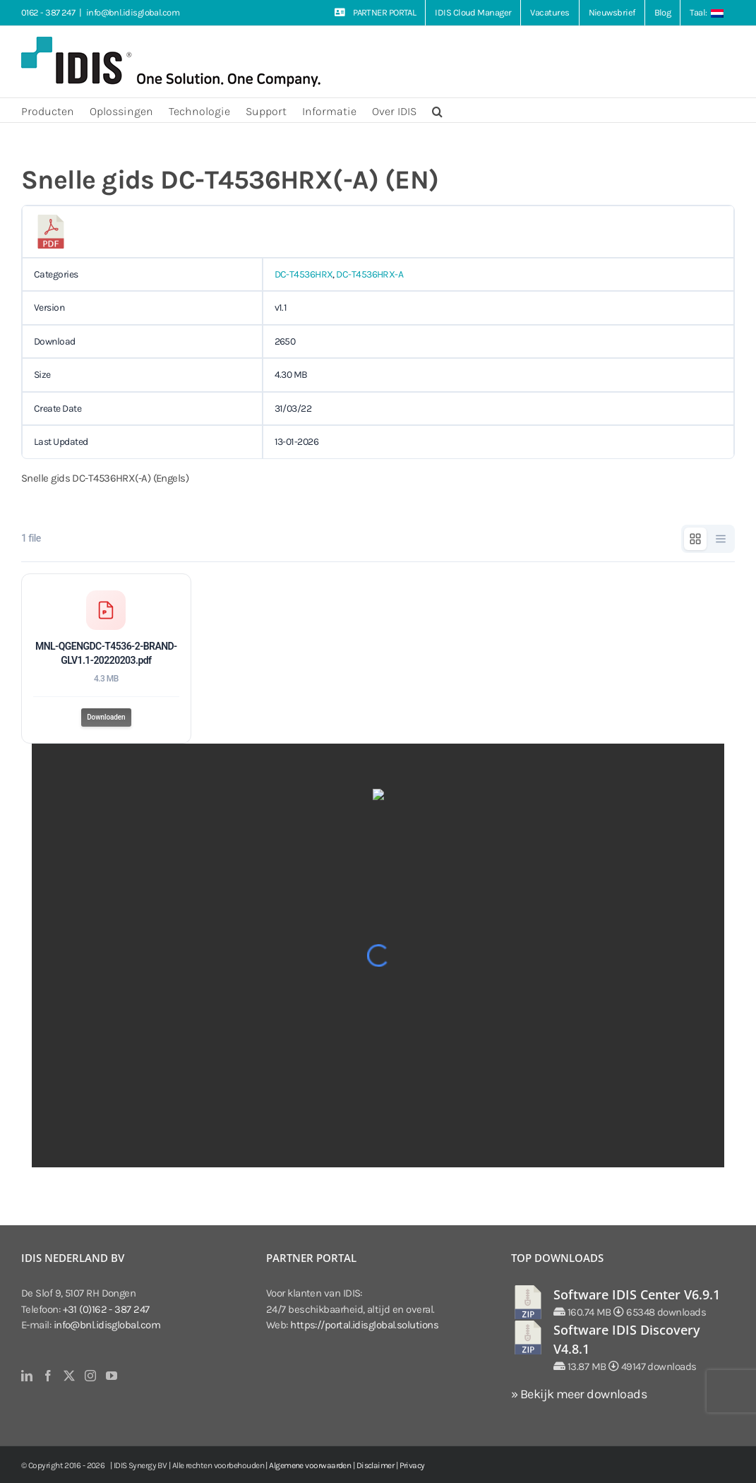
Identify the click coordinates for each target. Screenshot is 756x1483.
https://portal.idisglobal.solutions (364, 1324)
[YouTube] (111, 1375)
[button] (437, 110)
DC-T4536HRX (304, 274)
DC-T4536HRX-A (369, 274)
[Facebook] (47, 1375)
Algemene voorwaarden (310, 1465)
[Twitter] (69, 1375)
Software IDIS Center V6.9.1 (636, 1294)
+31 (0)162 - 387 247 (106, 1309)
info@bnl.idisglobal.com (132, 12)
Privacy (412, 1465)
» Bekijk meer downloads (579, 1394)
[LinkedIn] (26, 1375)
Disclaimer (375, 1465)
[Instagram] (90, 1375)
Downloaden (106, 717)
